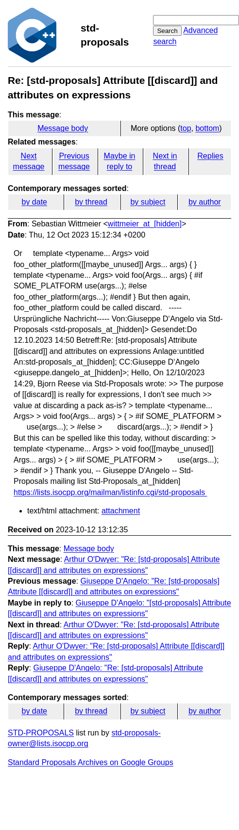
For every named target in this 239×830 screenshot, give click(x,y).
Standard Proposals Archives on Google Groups (90, 762)
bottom (207, 128)
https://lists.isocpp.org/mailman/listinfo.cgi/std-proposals (110, 492)
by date (34, 202)
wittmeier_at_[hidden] (145, 224)
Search (167, 30)
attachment (121, 511)
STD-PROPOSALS (41, 733)
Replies (210, 156)
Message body (62, 128)
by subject (147, 202)
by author (204, 202)
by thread (91, 202)
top (185, 128)
